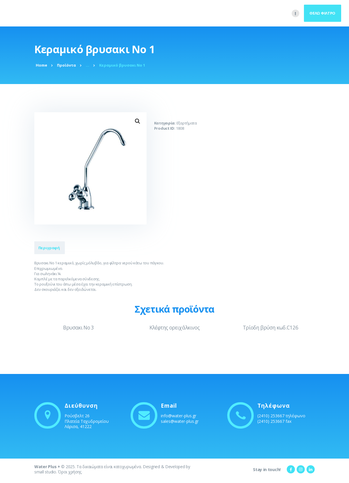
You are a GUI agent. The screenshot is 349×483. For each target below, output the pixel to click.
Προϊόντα (66, 65)
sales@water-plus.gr (180, 421)
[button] (137, 121)
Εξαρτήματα (187, 123)
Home (41, 65)
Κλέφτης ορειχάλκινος (174, 328)
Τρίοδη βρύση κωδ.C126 (270, 328)
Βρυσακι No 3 (78, 328)
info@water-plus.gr (178, 415)
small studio (45, 472)
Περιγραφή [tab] (52, 247)
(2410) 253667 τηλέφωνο (281, 415)
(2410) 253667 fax (274, 421)
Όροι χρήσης (69, 472)
